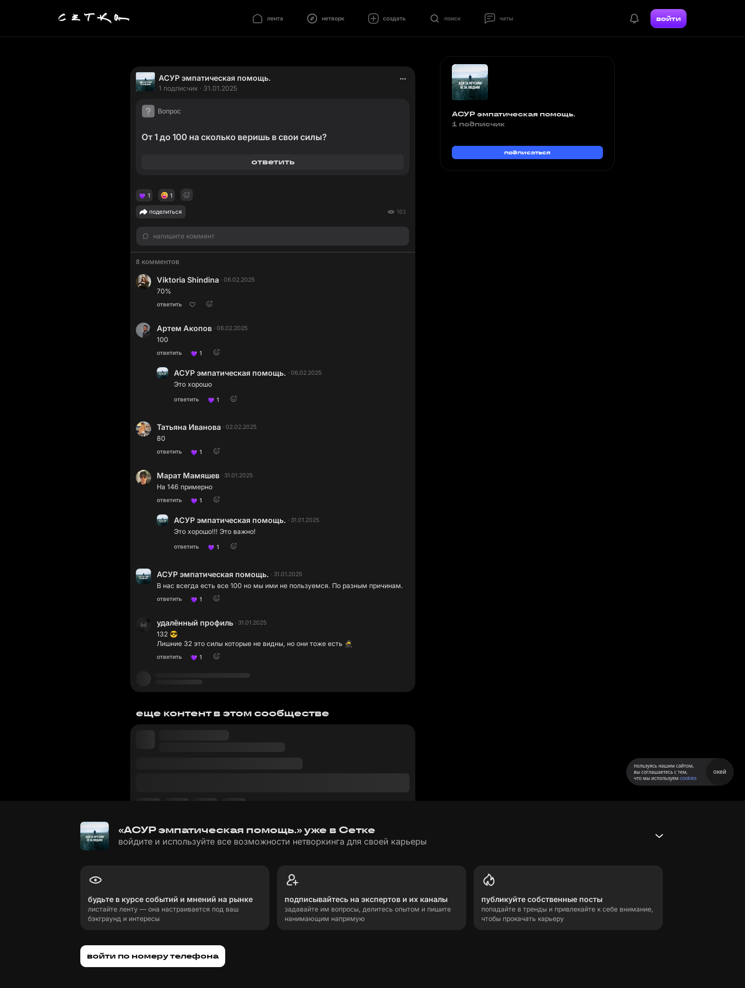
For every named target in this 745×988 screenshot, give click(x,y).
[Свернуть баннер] (659, 836)
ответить (273, 161)
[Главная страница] (94, 18)
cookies (688, 778)
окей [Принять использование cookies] (719, 772)
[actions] (403, 79)
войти (668, 18)
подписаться (527, 152)
